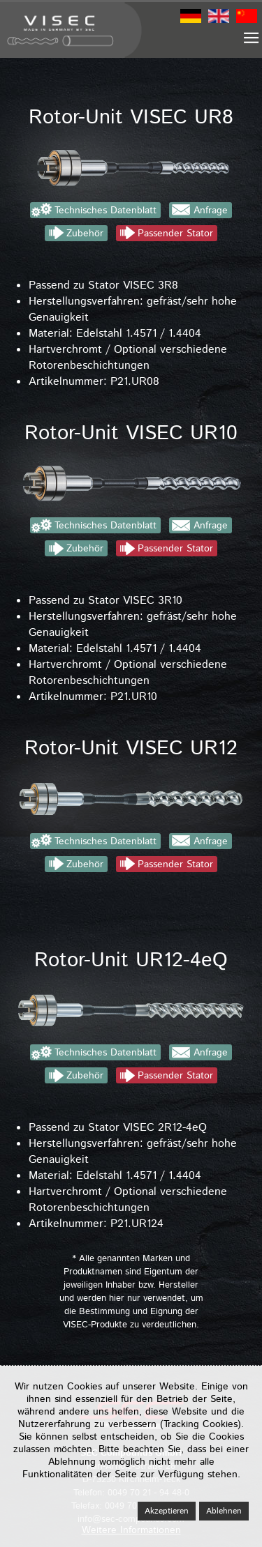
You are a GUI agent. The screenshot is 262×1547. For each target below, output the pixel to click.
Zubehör (84, 234)
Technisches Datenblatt (105, 211)
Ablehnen (224, 1511)
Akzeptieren (167, 1511)
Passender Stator (175, 234)
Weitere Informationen (131, 1530)
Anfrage (211, 211)
